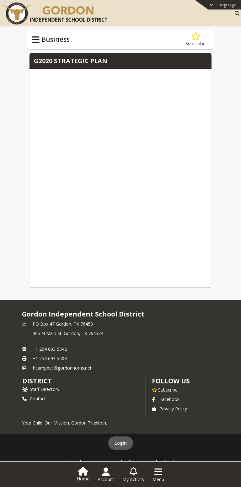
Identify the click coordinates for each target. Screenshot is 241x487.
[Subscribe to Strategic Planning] (195, 39)
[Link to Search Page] (235, 13)
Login (121, 443)
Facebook (165, 399)
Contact (34, 399)
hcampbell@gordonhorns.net (62, 368)
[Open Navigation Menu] (158, 475)
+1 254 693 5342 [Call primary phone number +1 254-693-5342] (50, 349)
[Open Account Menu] (106, 475)
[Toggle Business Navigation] (36, 39)
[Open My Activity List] (133, 475)
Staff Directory (40, 389)
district (37, 380)
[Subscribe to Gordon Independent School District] (165, 389)
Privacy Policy (169, 409)
